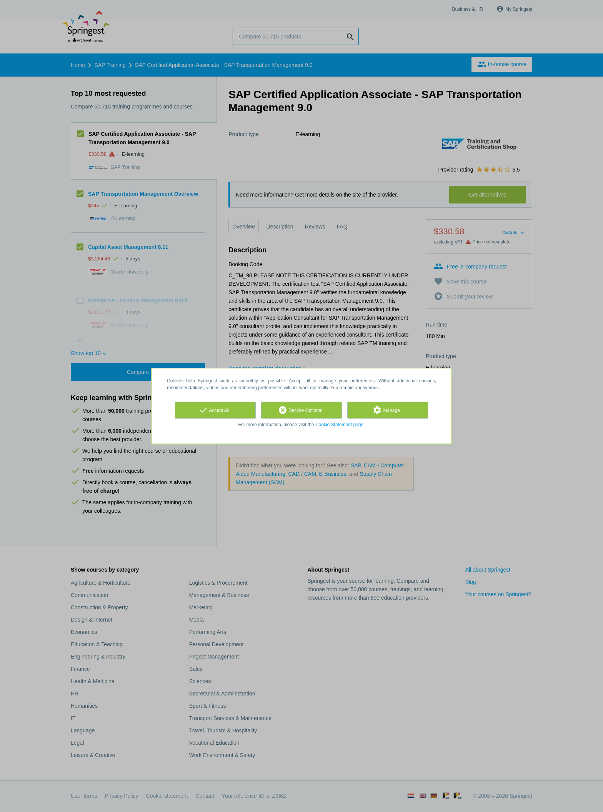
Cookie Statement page (339, 424)
